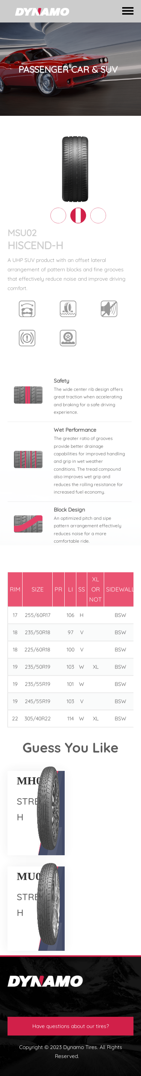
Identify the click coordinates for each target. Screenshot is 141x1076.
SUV (124, 126)
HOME (15, 126)
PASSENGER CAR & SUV (82, 126)
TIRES (38, 126)
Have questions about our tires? (70, 1026)
